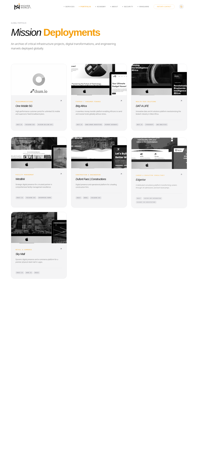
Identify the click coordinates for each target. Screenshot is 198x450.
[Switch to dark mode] (181, 6)
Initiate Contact (164, 7)
